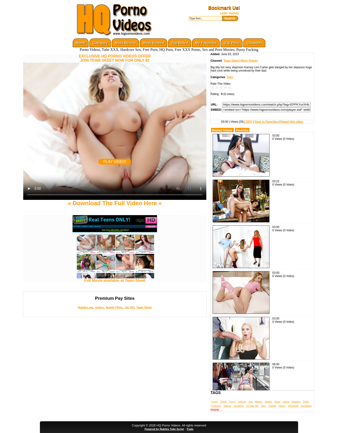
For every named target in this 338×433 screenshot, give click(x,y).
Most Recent (125, 43)
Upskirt (268, 401)
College (273, 406)
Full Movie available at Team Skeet (115, 278)
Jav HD (129, 307)
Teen (230, 77)
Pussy (232, 401)
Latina (286, 401)
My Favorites (206, 43)
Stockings (239, 406)
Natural (227, 406)
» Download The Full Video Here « (115, 203)
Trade (190, 429)
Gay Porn (231, 43)
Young (214, 401)
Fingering (216, 406)
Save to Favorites (266, 121)
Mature (258, 401)
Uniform (242, 401)
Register (234, 13)
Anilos (99, 307)
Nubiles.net (85, 307)
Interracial (293, 406)
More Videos (249, 60)
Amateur (296, 401)
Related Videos (222, 130)
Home (81, 43)
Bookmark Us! (224, 7)
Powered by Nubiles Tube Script (164, 429)
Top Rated (179, 43)
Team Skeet (144, 307)
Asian (277, 401)
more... (216, 410)
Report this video (291, 121)
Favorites (242, 130)
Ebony (282, 406)
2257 (249, 121)
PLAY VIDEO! (114, 162)
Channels (254, 43)
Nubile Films (114, 307)
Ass (251, 401)
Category (100, 43)
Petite (306, 401)
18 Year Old (252, 406)
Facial (223, 401)
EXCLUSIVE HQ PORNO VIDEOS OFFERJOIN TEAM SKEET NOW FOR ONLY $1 (115, 58)
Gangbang (306, 406)
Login (223, 13)
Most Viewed (153, 43)
